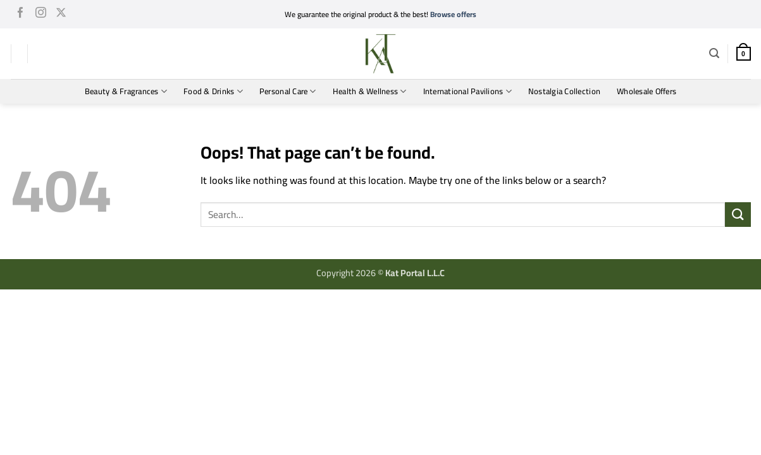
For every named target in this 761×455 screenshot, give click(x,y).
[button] (714, 53)
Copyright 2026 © (380, 272)
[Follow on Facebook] (20, 14)
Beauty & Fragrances (126, 91)
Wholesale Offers (646, 91)
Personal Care (287, 91)
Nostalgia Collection (564, 91)
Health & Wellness (370, 91)
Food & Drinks (213, 91)
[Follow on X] (61, 14)
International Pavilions (467, 91)
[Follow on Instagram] (41, 14)
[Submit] (737, 214)
